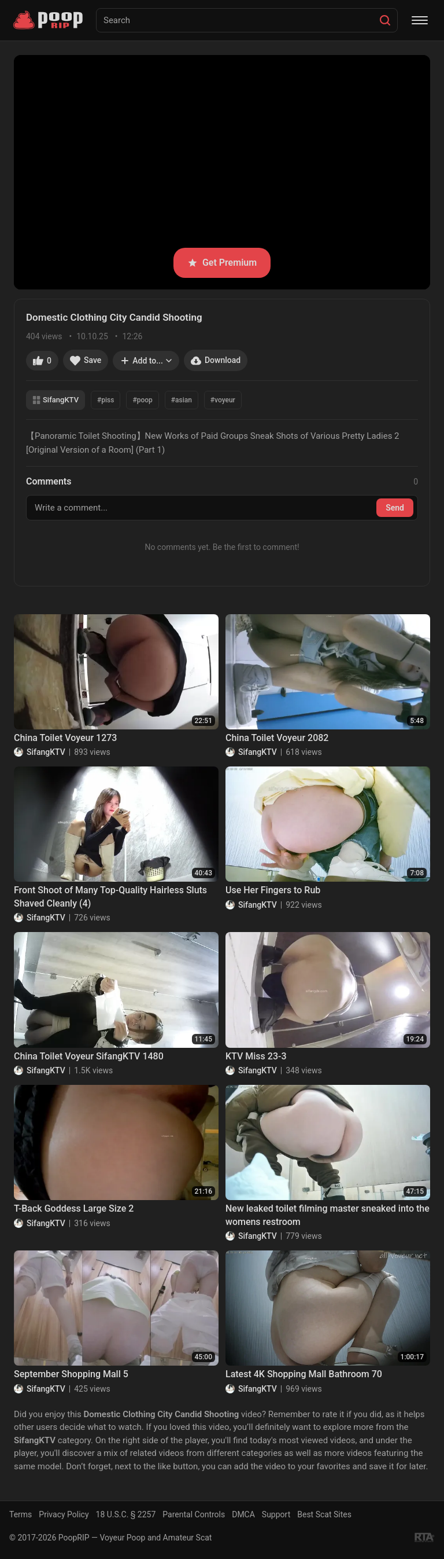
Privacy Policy (63, 1514)
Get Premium (222, 262)
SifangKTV (55, 399)
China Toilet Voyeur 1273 (65, 737)
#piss (105, 400)
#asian (181, 400)
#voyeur (222, 400)
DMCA (243, 1514)
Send (395, 507)
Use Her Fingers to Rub (272, 890)
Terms (20, 1514)
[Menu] (419, 20)
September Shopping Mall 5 (71, 1374)
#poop (142, 400)
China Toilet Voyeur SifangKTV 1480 (89, 1056)
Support (276, 1514)
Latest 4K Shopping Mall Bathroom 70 (303, 1374)
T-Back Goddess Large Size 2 (74, 1208)
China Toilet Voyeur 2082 (276, 737)
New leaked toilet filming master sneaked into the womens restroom (327, 1215)
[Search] (385, 20)
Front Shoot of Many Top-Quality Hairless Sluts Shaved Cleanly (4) (110, 896)
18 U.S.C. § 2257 (126, 1514)
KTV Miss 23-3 (256, 1056)
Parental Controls (193, 1514)
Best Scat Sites (324, 1514)
